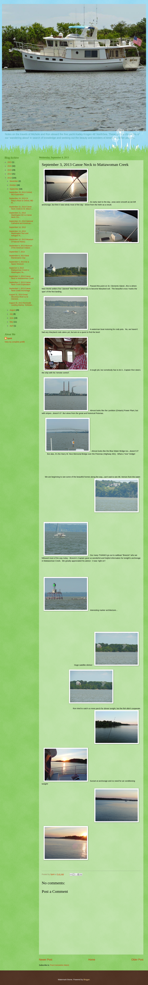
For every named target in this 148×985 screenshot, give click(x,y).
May (12, 322)
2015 (9, 170)
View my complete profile (15, 342)
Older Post (137, 959)
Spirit (9, 338)
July (11, 314)
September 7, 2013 (17, 252)
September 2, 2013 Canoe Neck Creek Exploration (20, 283)
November (14, 181)
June (12, 318)
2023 (9, 162)
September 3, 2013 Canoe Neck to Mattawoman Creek (21, 277)
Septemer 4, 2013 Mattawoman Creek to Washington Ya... (19, 270)
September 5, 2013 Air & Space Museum (19, 263)
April (12, 326)
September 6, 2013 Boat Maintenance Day (19, 257)
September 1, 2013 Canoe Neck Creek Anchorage (20, 290)
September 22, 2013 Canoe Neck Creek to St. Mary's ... (21, 208)
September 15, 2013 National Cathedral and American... (21, 222)
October (13, 185)
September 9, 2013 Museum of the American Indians (20, 247)
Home (91, 959)
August (13, 310)
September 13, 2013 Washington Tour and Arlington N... (18, 233)
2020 (9, 166)
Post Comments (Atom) (59, 965)
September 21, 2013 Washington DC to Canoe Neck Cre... (20, 215)
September (14, 189)
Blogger (86, 980)
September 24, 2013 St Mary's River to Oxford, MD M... (21, 200)
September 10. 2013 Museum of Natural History (21, 240)
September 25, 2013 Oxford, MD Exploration (20, 193)
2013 (9, 178)
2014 (9, 174)
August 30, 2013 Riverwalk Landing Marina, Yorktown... (21, 304)
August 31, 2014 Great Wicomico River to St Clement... (18, 297)
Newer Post (45, 959)
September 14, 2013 (17, 227)
